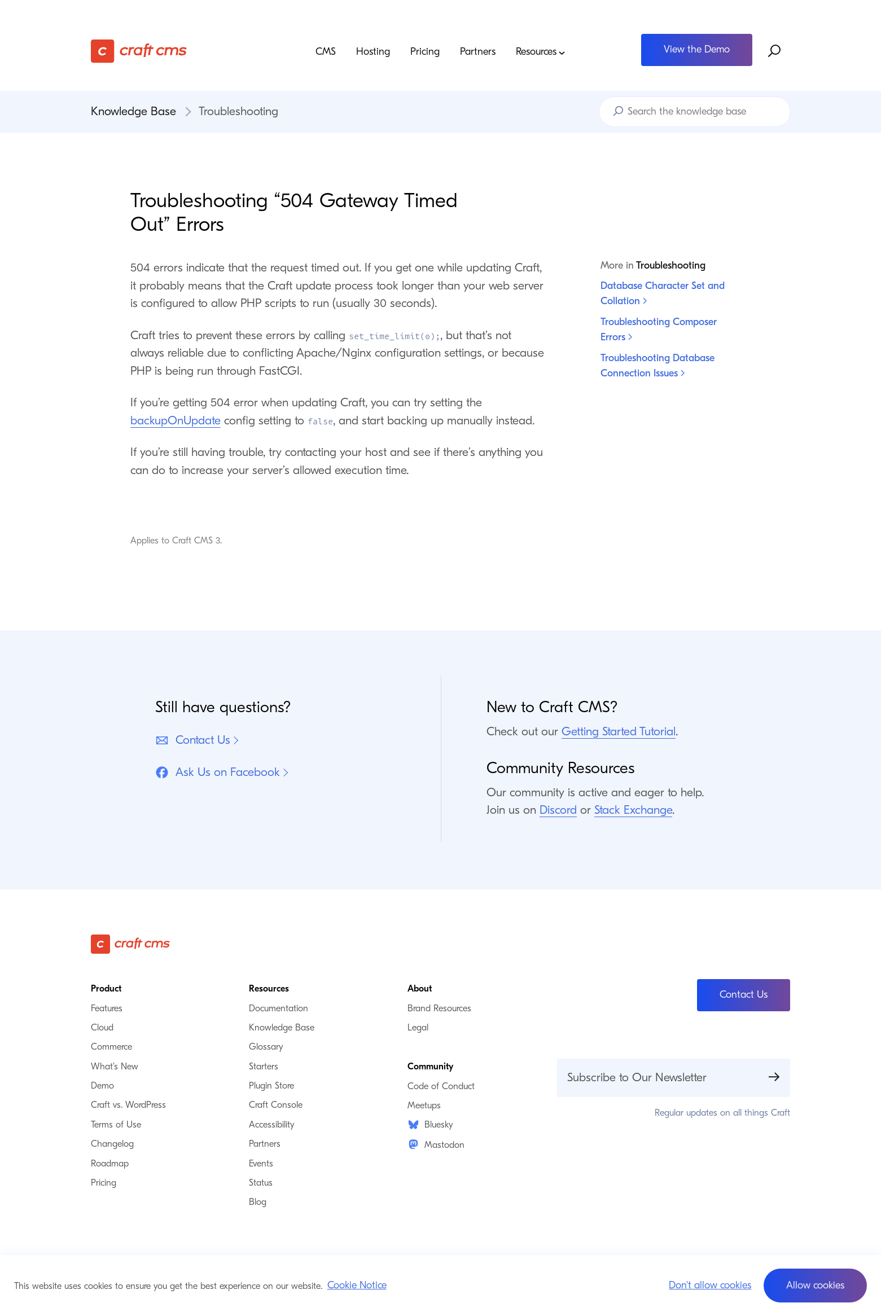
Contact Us (192, 740)
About (419, 989)
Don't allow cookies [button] (710, 1285)
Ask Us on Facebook (217, 772)
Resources (541, 52)
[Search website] (775, 51)
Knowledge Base (133, 111)
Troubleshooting (238, 111)
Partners (478, 52)
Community (430, 1066)
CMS (325, 52)
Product (106, 989)
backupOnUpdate (175, 420)
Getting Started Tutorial (619, 731)
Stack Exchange (633, 810)
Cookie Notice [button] (357, 1285)
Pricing (425, 52)
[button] (815, 1285)
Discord (558, 810)
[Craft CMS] (178, 51)
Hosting (373, 52)
